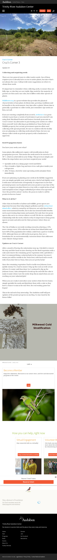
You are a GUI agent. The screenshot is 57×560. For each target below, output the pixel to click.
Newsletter (24, 538)
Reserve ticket (28, 482)
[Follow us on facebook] (32, 11)
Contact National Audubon (38, 557)
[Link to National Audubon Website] (6, 2)
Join (49, 11)
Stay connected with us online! (28, 455)
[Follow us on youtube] (37, 11)
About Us (5, 543)
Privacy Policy (27, 557)
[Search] (53, 11)
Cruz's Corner (7, 59)
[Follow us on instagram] (34, 11)
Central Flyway (16, 2)
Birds (3, 538)
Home (4, 531)
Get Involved (24, 536)
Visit (3, 534)
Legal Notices (19, 557)
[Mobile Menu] (4, 11)
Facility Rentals (6, 545)
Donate (42, 11)
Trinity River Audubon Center (18, 7)
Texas (22, 2)
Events (4, 541)
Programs (5, 536)
